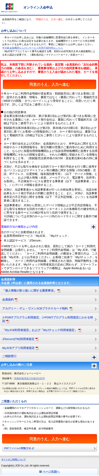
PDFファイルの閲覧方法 (19, 448)
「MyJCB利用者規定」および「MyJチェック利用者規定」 (42, 330)
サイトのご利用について (13, 459)
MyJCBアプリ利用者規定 (20, 348)
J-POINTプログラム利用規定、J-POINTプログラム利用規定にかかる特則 (47, 319)
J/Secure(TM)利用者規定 (20, 339)
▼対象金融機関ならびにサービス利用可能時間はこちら (32, 47)
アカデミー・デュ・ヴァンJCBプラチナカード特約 (37, 308)
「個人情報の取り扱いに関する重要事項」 (31, 290)
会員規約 (10, 299)
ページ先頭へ (51, 471)
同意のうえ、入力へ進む (49, 84)
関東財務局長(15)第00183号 (29, 378)
